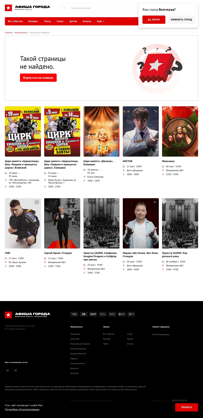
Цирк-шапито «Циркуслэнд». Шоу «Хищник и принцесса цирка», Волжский (22, 164)
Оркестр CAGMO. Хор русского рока (174, 254)
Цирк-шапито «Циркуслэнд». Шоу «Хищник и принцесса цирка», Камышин (61, 164)
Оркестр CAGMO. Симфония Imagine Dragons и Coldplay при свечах (100, 256)
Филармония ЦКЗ (172, 170)
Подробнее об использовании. (22, 409)
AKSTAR (127, 161)
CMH (7, 253)
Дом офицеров (133, 170)
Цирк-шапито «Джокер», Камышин (98, 162)
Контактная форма (160, 334)
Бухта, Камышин (93, 176)
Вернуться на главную (38, 78)
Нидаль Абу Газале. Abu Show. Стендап (140, 254)
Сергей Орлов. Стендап (58, 253)
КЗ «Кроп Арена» (15, 262)
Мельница (168, 161)
